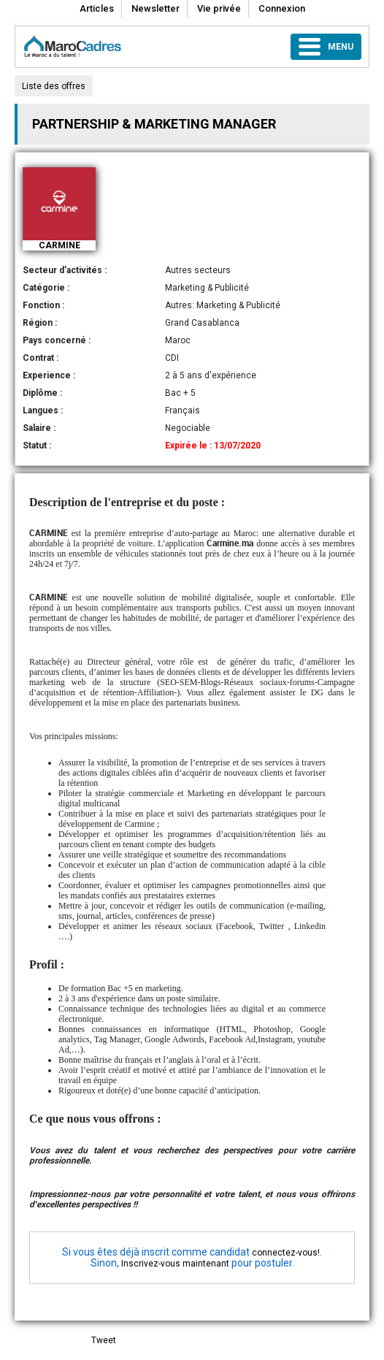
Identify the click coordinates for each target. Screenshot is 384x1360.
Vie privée (219, 8)
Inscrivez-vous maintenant (175, 1263)
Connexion (281, 8)
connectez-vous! (286, 1253)
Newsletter (155, 8)
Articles (97, 8)
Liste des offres (53, 86)
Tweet (103, 1340)
